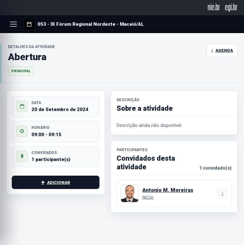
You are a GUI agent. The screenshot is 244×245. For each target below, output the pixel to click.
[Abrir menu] (13, 24)
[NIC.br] (213, 7)
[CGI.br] (231, 7)
